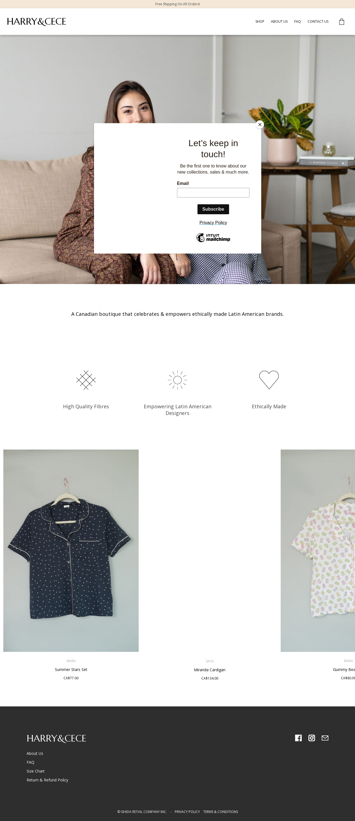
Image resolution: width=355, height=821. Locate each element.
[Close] (260, 124)
